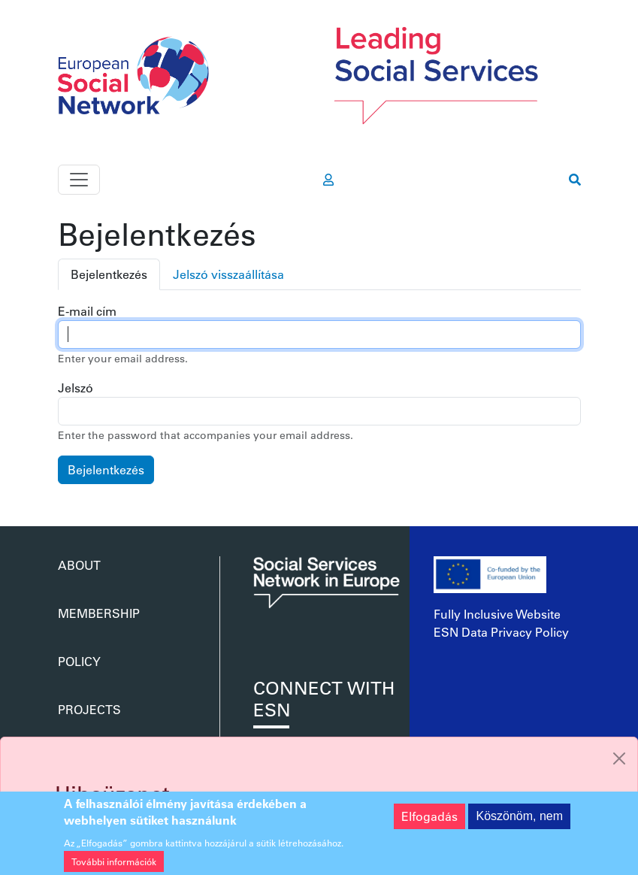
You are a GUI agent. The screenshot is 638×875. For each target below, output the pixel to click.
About (79, 565)
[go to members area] (328, 180)
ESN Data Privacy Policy (501, 632)
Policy (79, 661)
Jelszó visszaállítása (228, 274)
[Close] (619, 758)
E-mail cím (87, 311)
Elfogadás (429, 822)
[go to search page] (575, 180)
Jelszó (75, 387)
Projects (89, 709)
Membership (99, 613)
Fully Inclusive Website (497, 614)
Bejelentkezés (109, 274)
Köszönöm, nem (519, 822)
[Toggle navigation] (79, 180)
